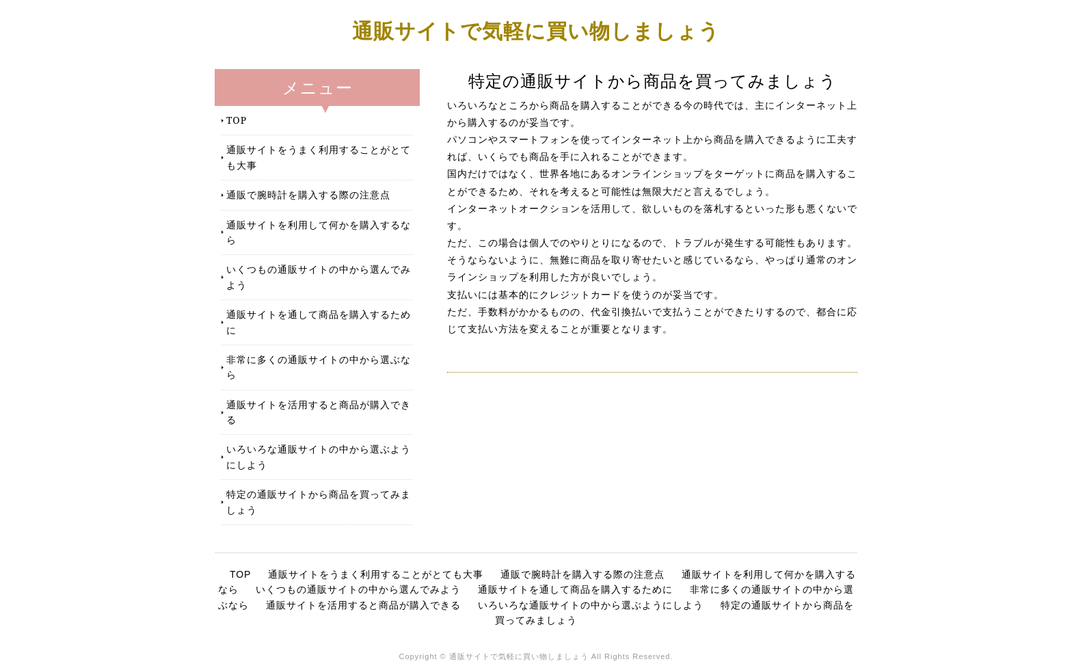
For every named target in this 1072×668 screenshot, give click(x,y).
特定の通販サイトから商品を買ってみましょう (318, 501)
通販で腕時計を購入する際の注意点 (308, 194)
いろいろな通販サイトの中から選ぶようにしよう (318, 456)
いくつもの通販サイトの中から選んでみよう (318, 277)
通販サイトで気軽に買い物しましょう (536, 30)
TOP (236, 119)
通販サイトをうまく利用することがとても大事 (318, 157)
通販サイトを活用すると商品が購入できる (318, 412)
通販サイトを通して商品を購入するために (318, 322)
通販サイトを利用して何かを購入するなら (318, 232)
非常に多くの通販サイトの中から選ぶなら (318, 367)
